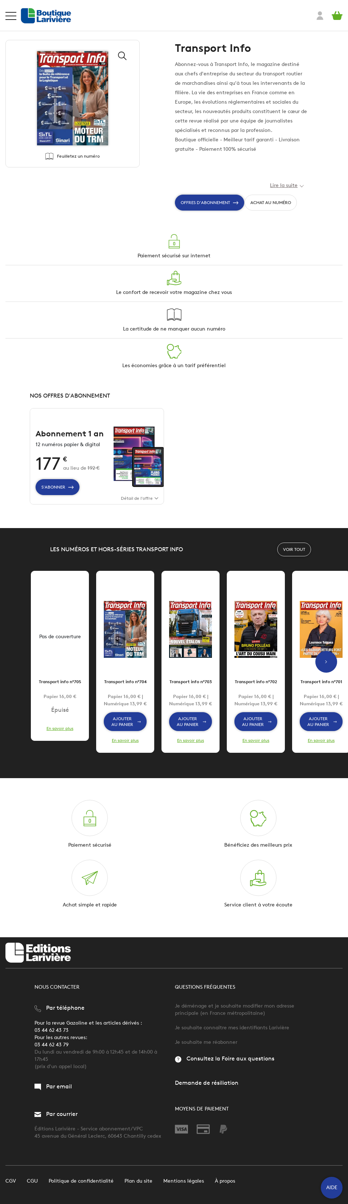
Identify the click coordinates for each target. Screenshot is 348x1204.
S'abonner (57, 494)
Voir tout (294, 556)
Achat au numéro (270, 202)
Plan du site (138, 1181)
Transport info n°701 (321, 688)
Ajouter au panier (126, 728)
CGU (32, 1181)
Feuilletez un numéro (72, 156)
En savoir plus (59, 735)
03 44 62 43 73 (51, 1030)
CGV (10, 1181)
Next (326, 669)
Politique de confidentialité (81, 1181)
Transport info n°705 (60, 688)
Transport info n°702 (256, 688)
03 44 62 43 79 (51, 1045)
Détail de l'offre (139, 505)
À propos (225, 1181)
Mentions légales (183, 1181)
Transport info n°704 (125, 688)
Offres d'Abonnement (209, 202)
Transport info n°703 (190, 688)
